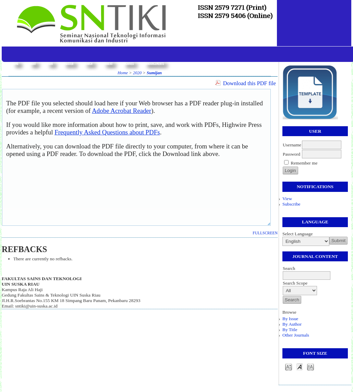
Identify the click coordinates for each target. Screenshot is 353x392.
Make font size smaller (288, 366)
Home (15, 64)
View (287, 198)
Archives (128, 64)
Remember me (304, 163)
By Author (292, 324)
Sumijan (154, 72)
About (32, 64)
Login (49, 64)
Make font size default (299, 366)
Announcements (154, 64)
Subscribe (291, 204)
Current (107, 64)
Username (292, 144)
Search (88, 64)
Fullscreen (265, 233)
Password (291, 154)
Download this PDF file (249, 83)
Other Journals (295, 335)
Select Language (297, 233)
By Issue (290, 318)
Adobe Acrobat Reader (121, 110)
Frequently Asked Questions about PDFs (107, 132)
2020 (137, 72)
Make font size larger (310, 366)
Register (68, 64)
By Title (289, 329)
